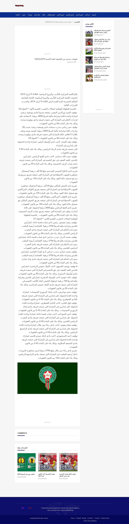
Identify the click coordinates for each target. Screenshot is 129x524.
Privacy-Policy (105, 518)
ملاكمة (43, 15)
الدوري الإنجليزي (70, 15)
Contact (97, 518)
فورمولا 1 (30, 15)
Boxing (84, 518)
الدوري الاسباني (79, 15)
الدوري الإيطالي (51, 15)
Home (73, 518)
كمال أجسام (37, 15)
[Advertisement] (81, 6)
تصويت (23, 15)
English (18, 15)
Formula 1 (90, 518)
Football (78, 518)
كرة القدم (87, 15)
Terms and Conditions (90, 521)
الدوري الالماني (60, 15)
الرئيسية (94, 15)
